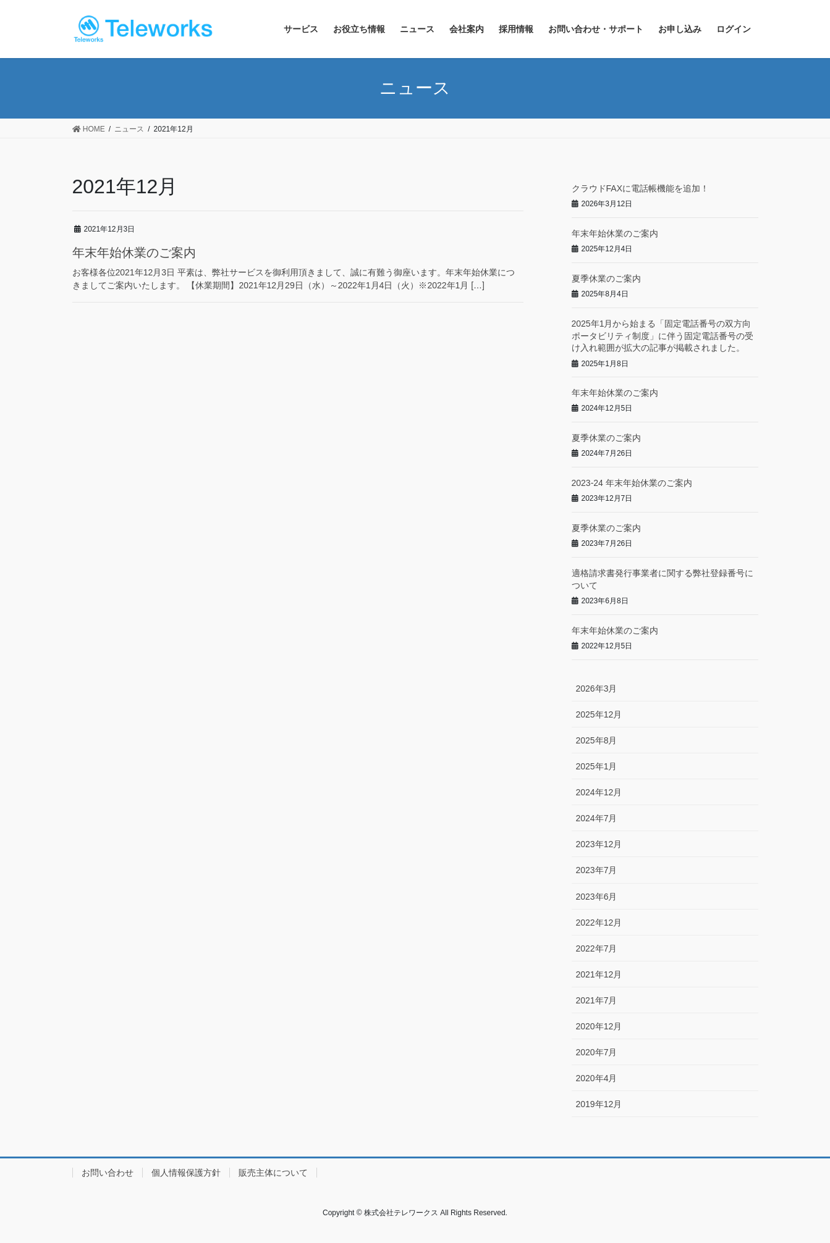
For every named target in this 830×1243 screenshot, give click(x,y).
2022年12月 (599, 922)
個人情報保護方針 (186, 1173)
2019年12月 (599, 1104)
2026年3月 (596, 688)
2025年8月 (596, 740)
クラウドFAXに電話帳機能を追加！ (640, 188)
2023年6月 (596, 897)
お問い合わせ (107, 1173)
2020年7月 (596, 1052)
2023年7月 (596, 870)
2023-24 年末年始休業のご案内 (632, 483)
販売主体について (273, 1173)
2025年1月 (596, 766)
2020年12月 (599, 1026)
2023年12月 (599, 844)
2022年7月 (596, 948)
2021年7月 (596, 1000)
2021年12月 (599, 974)
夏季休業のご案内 (606, 278)
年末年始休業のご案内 (134, 252)
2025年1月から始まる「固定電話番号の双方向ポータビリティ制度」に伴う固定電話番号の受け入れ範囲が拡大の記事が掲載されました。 (662, 336)
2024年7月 (596, 818)
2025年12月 (599, 714)
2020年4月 (596, 1078)
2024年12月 (599, 792)
